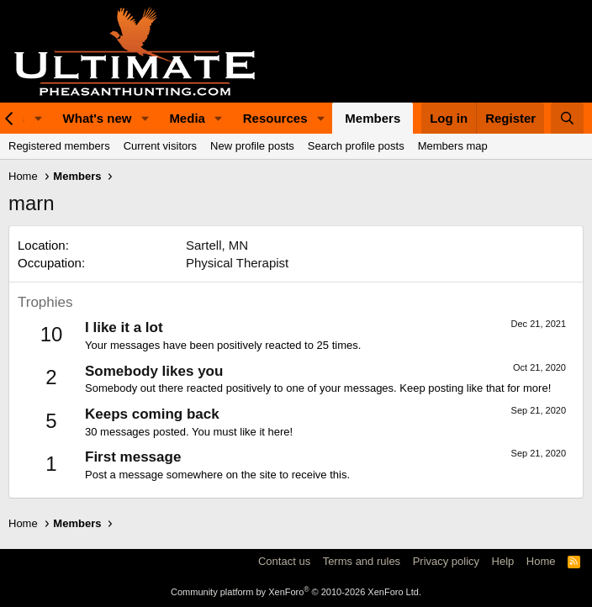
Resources (275, 118)
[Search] (567, 118)
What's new (97, 118)
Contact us (284, 561)
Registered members (59, 146)
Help (503, 561)
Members (372, 118)
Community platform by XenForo (296, 592)
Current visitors (160, 146)
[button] (38, 118)
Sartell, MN (217, 245)
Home (541, 561)
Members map (453, 146)
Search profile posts (356, 146)
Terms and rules (361, 561)
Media (187, 118)
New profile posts (252, 146)
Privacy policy (446, 561)
